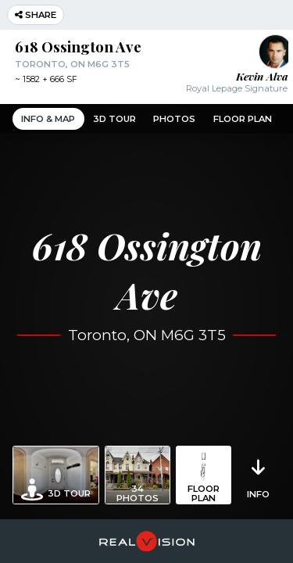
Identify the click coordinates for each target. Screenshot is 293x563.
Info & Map (48, 118)
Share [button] (35, 14)
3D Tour (114, 118)
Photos (174, 118)
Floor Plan (242, 118)
